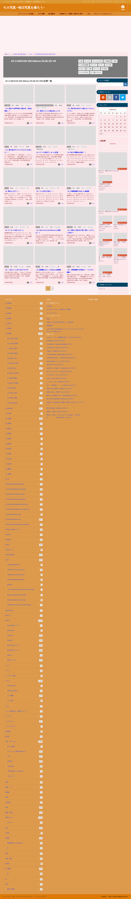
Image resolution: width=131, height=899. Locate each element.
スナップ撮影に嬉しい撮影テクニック (24, 711)
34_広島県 (24, 454)
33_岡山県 (24, 449)
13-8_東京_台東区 (25, 398)
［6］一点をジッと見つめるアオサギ (17, 267)
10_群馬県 (24, 318)
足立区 (105, 68)
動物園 (24, 792)
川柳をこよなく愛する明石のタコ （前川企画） (60, 322)
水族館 (24, 838)
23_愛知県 (24, 439)
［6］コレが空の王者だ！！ (45, 189)
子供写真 (25, 761)
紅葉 (24, 854)
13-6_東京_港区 (25, 388)
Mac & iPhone (24, 611)
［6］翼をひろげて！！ (12, 189)
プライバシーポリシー (121, 1)
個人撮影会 (51, 13)
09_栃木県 (24, 313)
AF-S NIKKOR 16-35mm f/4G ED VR (24, 499)
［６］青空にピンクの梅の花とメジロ (48, 111)
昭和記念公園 (39, 147)
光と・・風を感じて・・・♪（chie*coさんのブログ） (61, 385)
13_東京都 (7, 105)
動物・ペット (24, 787)
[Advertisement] (65, 30)
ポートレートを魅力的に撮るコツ (25, 751)
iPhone (24, 545)
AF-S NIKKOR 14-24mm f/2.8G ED (24, 494)
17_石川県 (24, 413)
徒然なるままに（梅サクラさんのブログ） (58, 392)
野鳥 (52, 224)
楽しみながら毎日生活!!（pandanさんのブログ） (60, 398)
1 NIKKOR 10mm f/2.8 (25, 565)
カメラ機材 (25, 696)
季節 (24, 807)
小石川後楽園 (84, 65)
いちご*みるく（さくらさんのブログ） (57, 375)
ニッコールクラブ (24, 726)
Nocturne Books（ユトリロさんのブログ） (58, 361)
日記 (24, 828)
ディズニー (24, 716)
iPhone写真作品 (24, 555)
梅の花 (28, 144)
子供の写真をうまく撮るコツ (25, 771)
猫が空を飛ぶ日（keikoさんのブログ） (57, 408)
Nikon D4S (25, 635)
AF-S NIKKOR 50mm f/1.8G (24, 514)
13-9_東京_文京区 (25, 403)
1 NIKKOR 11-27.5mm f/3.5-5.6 (25, 570)
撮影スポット (24, 818)
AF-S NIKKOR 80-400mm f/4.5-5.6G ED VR (24, 525)
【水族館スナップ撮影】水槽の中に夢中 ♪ (71, 13)
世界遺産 (24, 731)
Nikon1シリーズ (25, 660)
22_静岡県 (24, 434)
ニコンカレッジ (24, 721)
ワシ (102, 65)
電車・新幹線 (25, 889)
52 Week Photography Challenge (24, 484)
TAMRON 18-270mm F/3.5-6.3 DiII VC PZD (25, 605)
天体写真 (24, 802)
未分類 (24, 833)
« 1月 (101, 134)
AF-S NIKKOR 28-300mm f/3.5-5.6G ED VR (24, 509)
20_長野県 (24, 424)
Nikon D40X (25, 630)
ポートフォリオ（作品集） (26, 13)
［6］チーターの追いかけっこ (14, 228)
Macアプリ (24, 616)
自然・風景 (24, 859)
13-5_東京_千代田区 (25, 383)
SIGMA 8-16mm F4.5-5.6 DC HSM (25, 595)
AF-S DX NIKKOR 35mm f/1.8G (25, 580)
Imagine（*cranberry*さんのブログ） (57, 351)
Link (93, 1)
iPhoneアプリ (24, 550)
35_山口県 (24, 459)
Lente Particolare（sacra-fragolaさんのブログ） (60, 354)
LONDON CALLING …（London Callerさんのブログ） (62, 357)
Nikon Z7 (25, 655)
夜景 (24, 797)
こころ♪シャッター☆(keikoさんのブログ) (58, 381)
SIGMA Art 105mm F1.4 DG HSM (25, 600)
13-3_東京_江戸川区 (25, 373)
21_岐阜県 (24, 429)
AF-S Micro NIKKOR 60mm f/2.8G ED (24, 489)
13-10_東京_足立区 (25, 338)
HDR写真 (24, 540)
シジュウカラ (98, 61)
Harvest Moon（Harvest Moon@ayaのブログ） (60, 344)
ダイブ (83, 68)
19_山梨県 (24, 419)
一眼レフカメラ (97, 72)
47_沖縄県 (24, 474)
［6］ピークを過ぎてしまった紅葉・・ (48, 150)
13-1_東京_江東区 (25, 348)
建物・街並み (24, 813)
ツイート (102, 289)
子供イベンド (25, 776)
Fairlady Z (24, 535)
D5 (28, 224)
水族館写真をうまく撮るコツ (25, 843)
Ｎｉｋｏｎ (28, 105)
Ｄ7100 (109, 65)
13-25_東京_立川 (25, 358)
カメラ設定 (25, 701)
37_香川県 (24, 464)
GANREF (49, 306)
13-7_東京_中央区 (25, 393)
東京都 (17, 105)
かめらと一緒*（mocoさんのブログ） (57, 378)
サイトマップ (86, 1)
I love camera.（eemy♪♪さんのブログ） (58, 347)
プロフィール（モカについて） (105, 1)
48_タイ (24, 479)
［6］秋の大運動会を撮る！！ (77, 150)
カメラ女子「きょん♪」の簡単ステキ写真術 (59, 309)
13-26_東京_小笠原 (25, 363)
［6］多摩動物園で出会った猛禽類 (78, 189)
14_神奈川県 (24, 408)
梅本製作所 (50, 325)
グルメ (24, 706)
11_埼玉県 (24, 324)
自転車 (24, 864)
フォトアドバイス (52, 312)
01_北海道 (24, 303)
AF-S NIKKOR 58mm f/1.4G (24, 519)
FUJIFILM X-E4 (25, 686)
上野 (90, 68)
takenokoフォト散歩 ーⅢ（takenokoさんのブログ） (61, 368)
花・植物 (24, 869)
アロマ (24, 666)
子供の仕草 (25, 766)
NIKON (69, 105)
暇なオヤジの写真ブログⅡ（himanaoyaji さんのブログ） (62, 395)
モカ (31, 121)
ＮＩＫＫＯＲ (57, 224)
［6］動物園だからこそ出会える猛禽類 (48, 267)
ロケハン (25, 823)
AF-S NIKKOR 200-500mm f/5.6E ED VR (44, 105)
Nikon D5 (25, 640)
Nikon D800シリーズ (25, 650)
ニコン (94, 65)
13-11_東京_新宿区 (25, 343)
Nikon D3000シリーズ (25, 625)
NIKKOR (25, 585)
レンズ (97, 68)
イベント (24, 671)
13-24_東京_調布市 (25, 353)
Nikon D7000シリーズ (25, 645)
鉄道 (24, 884)
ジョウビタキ (84, 72)
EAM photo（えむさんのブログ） (56, 340)
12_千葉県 (24, 329)
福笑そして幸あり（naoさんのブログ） (58, 411)
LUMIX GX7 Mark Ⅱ (25, 691)
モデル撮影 (41, 13)
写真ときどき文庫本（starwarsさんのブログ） (60, 388)
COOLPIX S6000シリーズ (24, 530)
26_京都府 (24, 444)
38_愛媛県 (24, 469)
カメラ (24, 681)
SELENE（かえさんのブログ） (55, 364)
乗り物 (24, 736)
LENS (24, 560)
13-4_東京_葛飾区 (25, 378)
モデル (25, 756)
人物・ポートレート (24, 742)
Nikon (48, 318)
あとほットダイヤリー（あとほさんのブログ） (60, 371)
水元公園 (28, 264)
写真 (115, 61)
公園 (24, 782)
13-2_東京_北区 (25, 368)
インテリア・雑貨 (24, 676)
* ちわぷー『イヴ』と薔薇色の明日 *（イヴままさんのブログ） (64, 337)
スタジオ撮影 (25, 746)
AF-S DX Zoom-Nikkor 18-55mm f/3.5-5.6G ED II (25, 590)
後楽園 (108, 61)
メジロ (88, 61)
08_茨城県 (24, 308)
